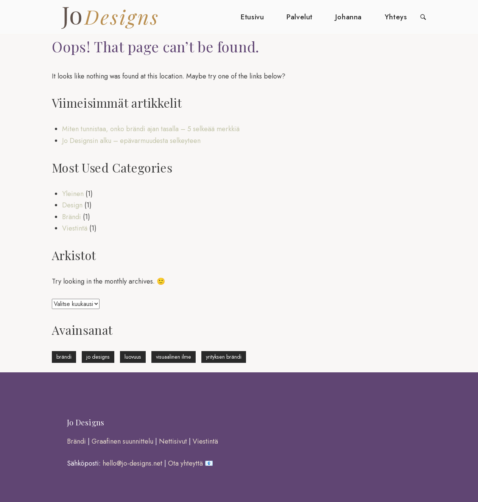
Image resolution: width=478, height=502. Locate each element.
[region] (98, 451)
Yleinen (73, 194)
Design (72, 205)
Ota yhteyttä (185, 463)
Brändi (71, 217)
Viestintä (74, 228)
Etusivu (252, 17)
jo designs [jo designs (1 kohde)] (98, 357)
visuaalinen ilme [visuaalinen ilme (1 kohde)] (173, 357)
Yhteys (396, 17)
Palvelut (299, 17)
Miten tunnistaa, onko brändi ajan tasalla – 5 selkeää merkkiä (151, 129)
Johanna (348, 17)
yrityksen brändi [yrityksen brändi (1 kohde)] (223, 357)
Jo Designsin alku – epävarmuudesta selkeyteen (131, 141)
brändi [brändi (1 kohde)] (64, 357)
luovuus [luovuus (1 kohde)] (133, 357)
